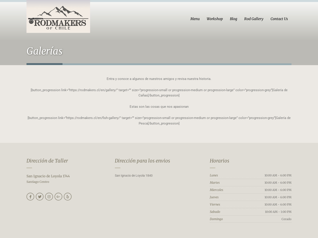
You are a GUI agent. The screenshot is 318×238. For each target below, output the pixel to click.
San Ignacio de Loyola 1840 (134, 175)
